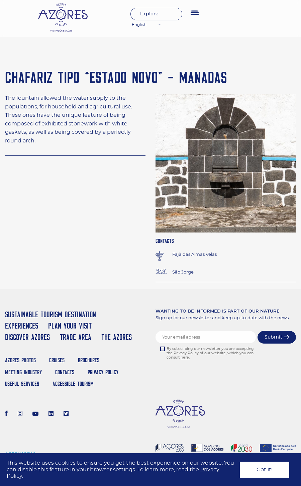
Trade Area (75, 337)
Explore (149, 14)
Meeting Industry (23, 372)
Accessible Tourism (73, 384)
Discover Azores (27, 337)
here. (185, 357)
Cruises (57, 360)
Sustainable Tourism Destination (50, 314)
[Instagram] (20, 414)
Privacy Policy (103, 372)
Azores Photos (20, 360)
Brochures (88, 360)
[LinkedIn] (51, 414)
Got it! (265, 469)
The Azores (116, 337)
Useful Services (22, 384)
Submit (273, 337)
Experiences (21, 326)
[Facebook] (6, 414)
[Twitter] (66, 414)
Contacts (64, 372)
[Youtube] (35, 414)
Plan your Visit (70, 326)
